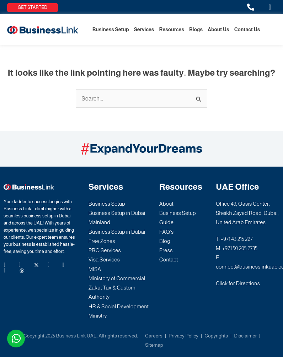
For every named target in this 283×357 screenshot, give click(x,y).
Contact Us (247, 29)
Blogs (196, 29)
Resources (172, 29)
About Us (218, 29)
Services (144, 29)
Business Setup (110, 29)
